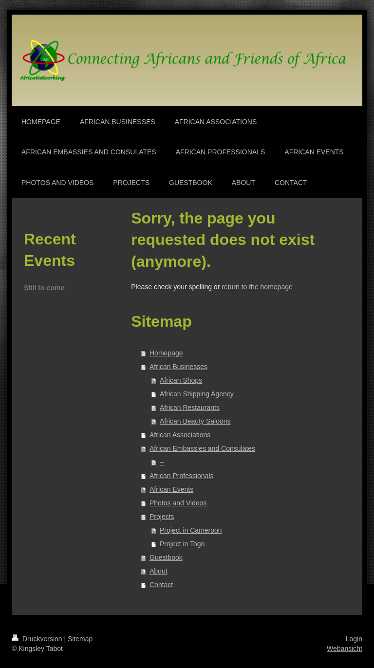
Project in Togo (182, 544)
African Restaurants (190, 407)
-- (162, 462)
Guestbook (166, 557)
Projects (162, 516)
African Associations (180, 435)
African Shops (181, 380)
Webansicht (344, 648)
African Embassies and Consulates (202, 448)
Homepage (166, 353)
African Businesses (178, 367)
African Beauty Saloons (195, 421)
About (159, 571)
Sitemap (80, 639)
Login (354, 639)
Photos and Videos (178, 503)
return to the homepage (257, 287)
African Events (171, 489)
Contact (161, 585)
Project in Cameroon (191, 530)
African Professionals (182, 476)
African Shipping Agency (197, 394)
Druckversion (38, 639)
